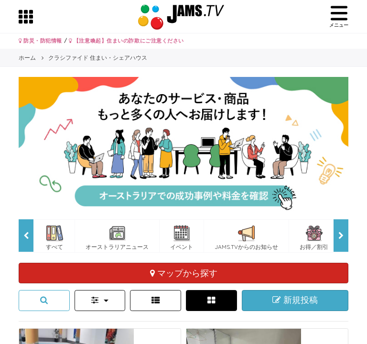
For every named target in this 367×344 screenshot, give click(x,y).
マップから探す (183, 273)
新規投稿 (295, 300)
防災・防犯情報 (40, 40)
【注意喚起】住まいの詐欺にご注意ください (126, 40)
